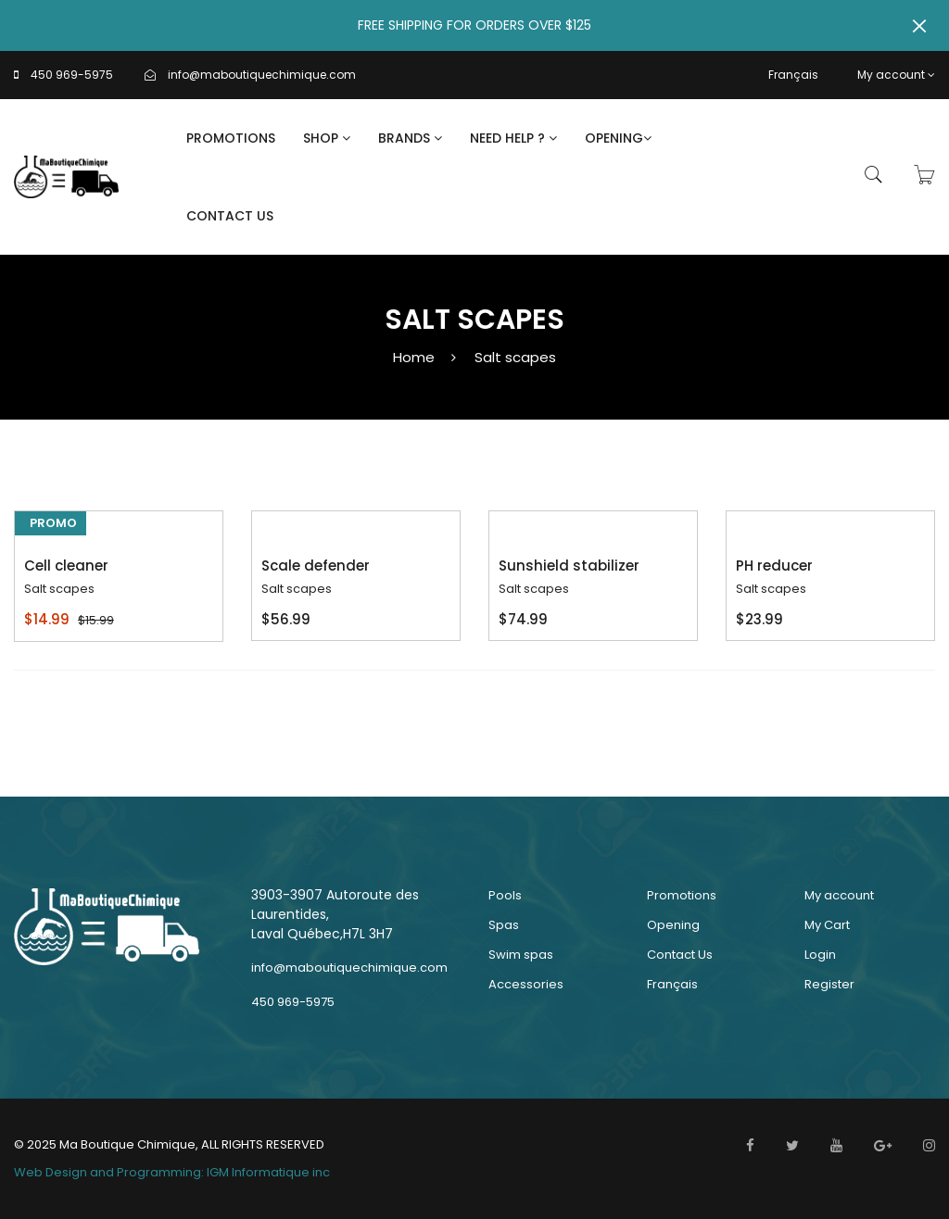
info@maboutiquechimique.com (262, 74)
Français (793, 74)
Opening (618, 138)
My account (896, 74)
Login (820, 954)
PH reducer (774, 565)
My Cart (827, 925)
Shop (326, 138)
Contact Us (229, 216)
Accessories (525, 984)
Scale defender (315, 565)
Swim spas (520, 954)
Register (829, 984)
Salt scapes (515, 357)
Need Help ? (513, 138)
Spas (503, 925)
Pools (505, 895)
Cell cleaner (66, 565)
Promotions (230, 138)
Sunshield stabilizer (569, 565)
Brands (410, 138)
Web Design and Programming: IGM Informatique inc (172, 1172)
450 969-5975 (72, 74)
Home (414, 357)
